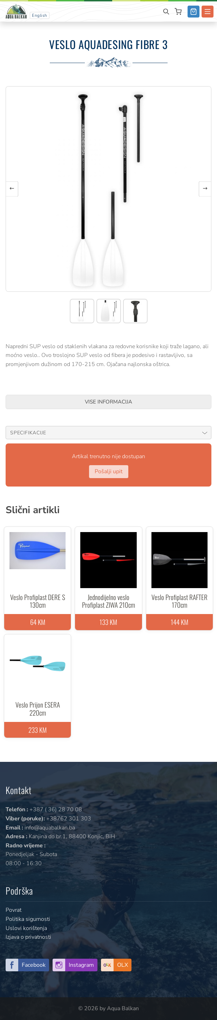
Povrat (13, 910)
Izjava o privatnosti (28, 937)
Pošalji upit (109, 471)
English (39, 15)
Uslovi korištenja (26, 928)
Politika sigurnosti (28, 919)
